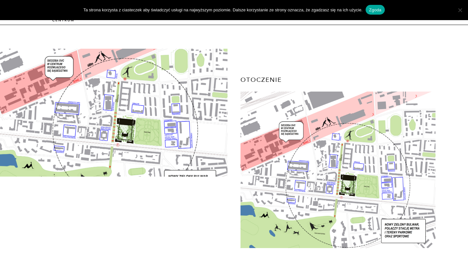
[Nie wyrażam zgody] (460, 10)
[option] (114, 113)
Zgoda (375, 9)
